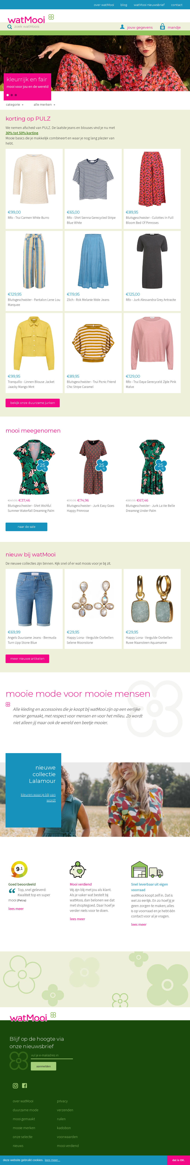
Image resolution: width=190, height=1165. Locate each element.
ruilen (61, 1118)
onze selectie (22, 1136)
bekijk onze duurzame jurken (32, 403)
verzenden (65, 1110)
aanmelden (43, 1066)
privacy (62, 1101)
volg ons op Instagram (17, 1086)
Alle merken (43, 104)
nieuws (18, 1145)
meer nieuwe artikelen (27, 658)
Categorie (13, 104)
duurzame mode (25, 1110)
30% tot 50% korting (22, 132)
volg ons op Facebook (26, 1086)
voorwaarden (67, 1136)
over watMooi (23, 1101)
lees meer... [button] (52, 1160)
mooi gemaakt (24, 1118)
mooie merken (24, 1127)
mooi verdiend (68, 1145)
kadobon (64, 1127)
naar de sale (26, 527)
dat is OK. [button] (178, 1160)
